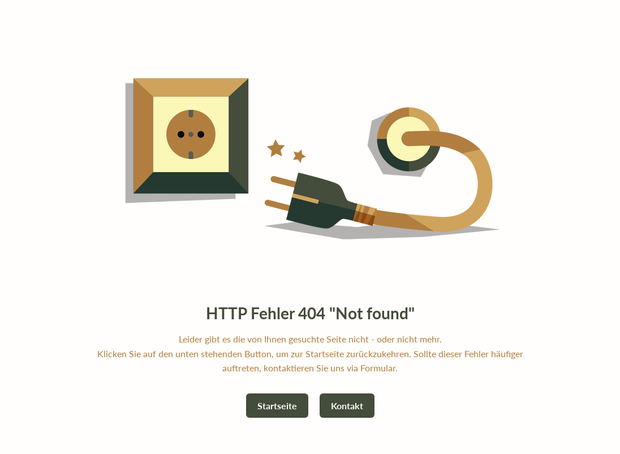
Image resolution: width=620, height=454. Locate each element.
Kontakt (347, 405)
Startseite (277, 405)
